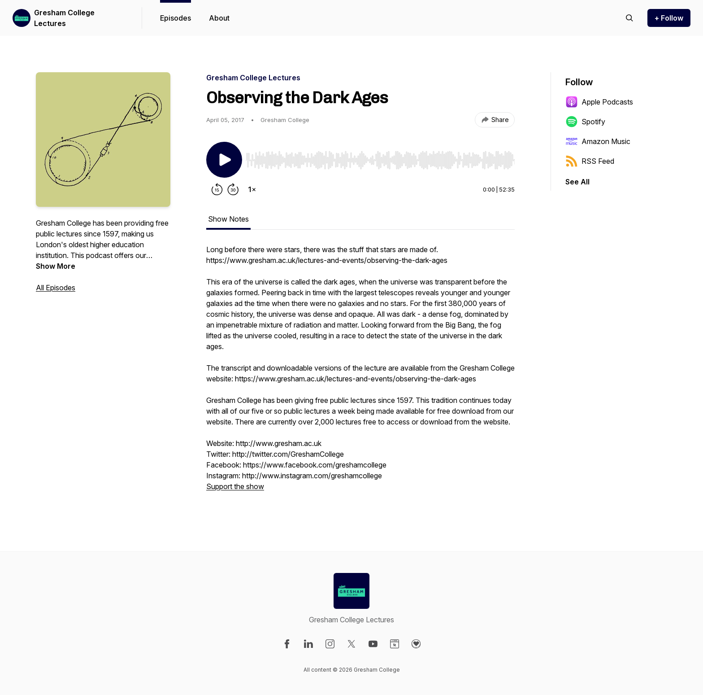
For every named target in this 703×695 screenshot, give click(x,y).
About (219, 17)
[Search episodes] (629, 18)
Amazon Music (597, 141)
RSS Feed (589, 161)
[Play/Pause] (224, 160)
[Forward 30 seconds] (233, 189)
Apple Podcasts (599, 102)
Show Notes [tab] (228, 218)
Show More (55, 266)
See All (577, 181)
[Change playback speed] (252, 189)
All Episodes (55, 287)
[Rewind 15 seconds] (217, 189)
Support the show (235, 486)
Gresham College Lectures (64, 18)
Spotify (585, 121)
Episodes (175, 17)
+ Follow (669, 17)
